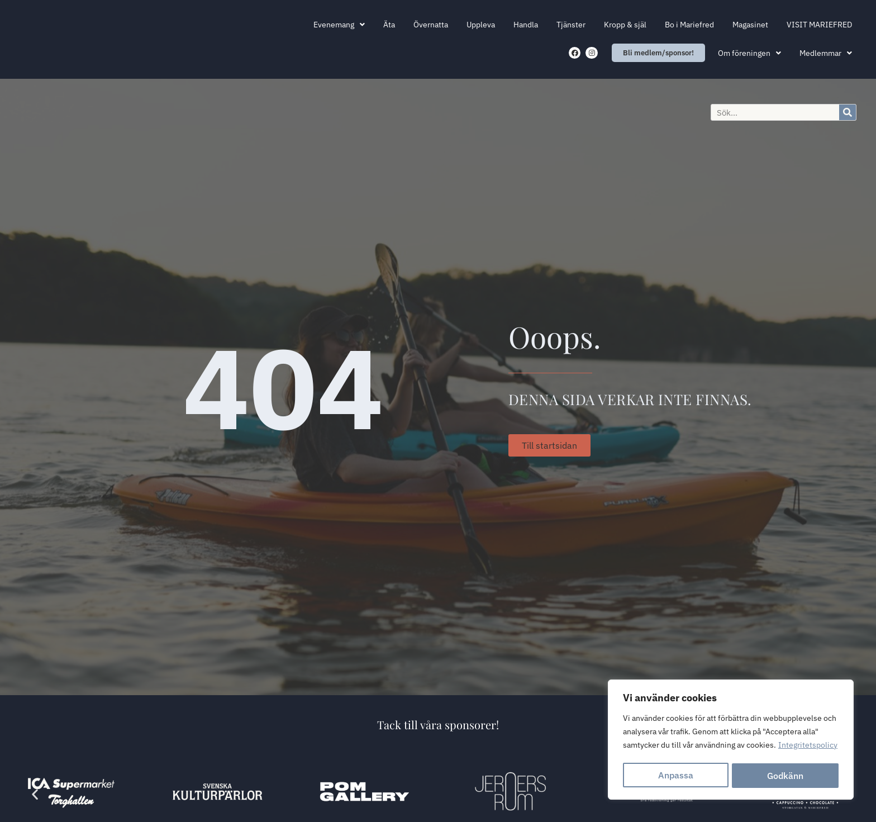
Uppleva (480, 25)
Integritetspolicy (807, 748)
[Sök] (847, 112)
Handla (525, 25)
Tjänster (570, 25)
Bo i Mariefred (689, 25)
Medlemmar (825, 53)
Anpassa (675, 775)
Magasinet (750, 25)
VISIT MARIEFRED (819, 25)
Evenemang (339, 24)
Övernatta (430, 25)
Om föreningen (749, 53)
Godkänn (786, 775)
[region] (731, 741)
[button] (35, 794)
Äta (389, 25)
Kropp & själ (625, 25)
